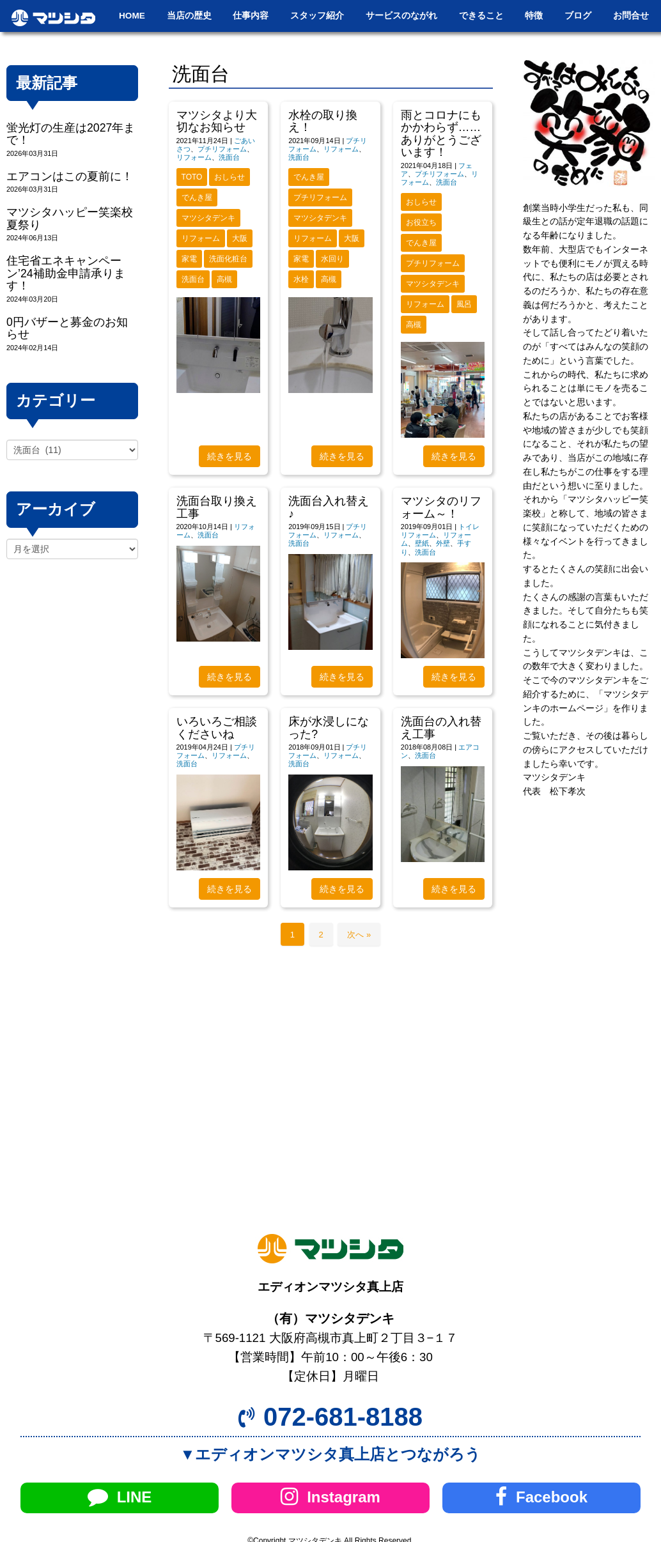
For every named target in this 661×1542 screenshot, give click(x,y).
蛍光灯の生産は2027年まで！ (70, 133)
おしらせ (229, 177)
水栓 (301, 279)
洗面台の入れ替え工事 (441, 727)
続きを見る (229, 456)
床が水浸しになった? (328, 727)
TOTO (192, 177)
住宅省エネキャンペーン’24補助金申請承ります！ (65, 273)
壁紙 (422, 543)
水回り (332, 258)
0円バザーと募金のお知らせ (67, 328)
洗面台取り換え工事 (216, 507)
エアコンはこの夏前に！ (69, 176)
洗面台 (229, 157)
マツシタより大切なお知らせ (216, 121)
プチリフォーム (222, 149)
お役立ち (421, 222)
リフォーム (194, 157)
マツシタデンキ (208, 217)
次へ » (359, 934)
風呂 (464, 304)
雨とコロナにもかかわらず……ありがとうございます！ (441, 133)
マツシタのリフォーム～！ (441, 507)
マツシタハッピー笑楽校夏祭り (69, 218)
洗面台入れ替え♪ (328, 507)
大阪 (239, 238)
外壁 (443, 543)
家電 (189, 258)
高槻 (224, 279)
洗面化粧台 (228, 258)
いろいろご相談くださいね (216, 727)
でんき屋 (197, 197)
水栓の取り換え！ (322, 121)
